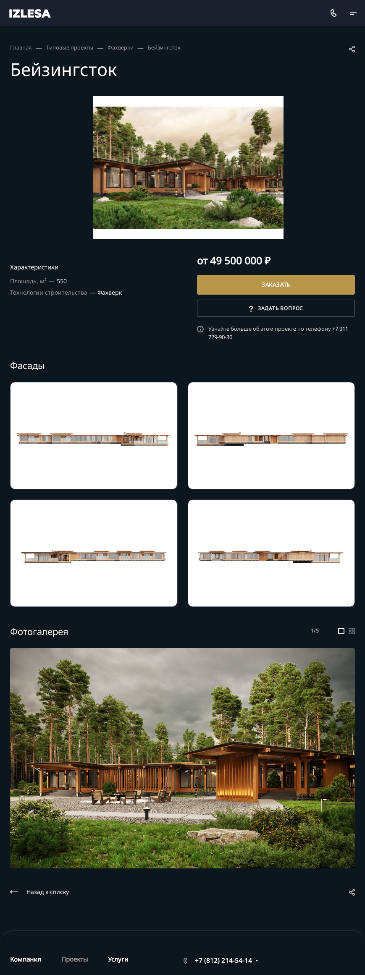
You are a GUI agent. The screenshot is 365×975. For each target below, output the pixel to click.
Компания (25, 959)
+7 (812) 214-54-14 (223, 960)
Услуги (118, 959)
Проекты (74, 959)
